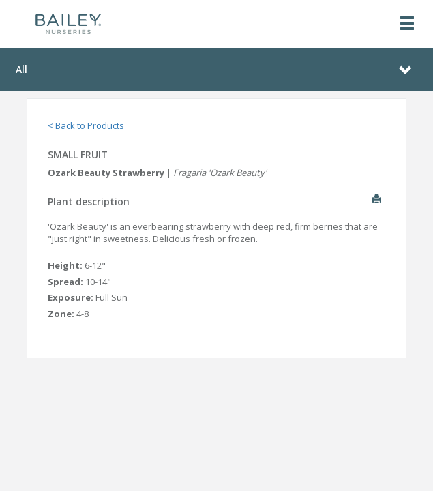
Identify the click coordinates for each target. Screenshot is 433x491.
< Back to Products (86, 125)
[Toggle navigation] (407, 24)
